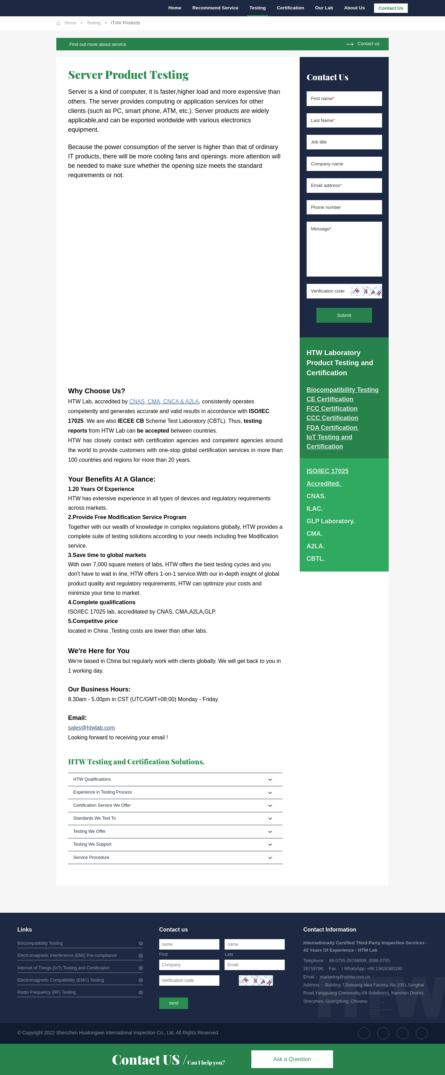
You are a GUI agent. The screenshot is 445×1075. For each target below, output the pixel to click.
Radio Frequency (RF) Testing (46, 992)
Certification (290, 7)
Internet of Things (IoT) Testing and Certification (63, 968)
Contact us (369, 44)
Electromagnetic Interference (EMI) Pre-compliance (67, 955)
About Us (354, 7)
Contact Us (391, 8)
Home (174, 7)
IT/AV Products (125, 22)
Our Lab (324, 7)
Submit (344, 315)
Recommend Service (215, 7)
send (173, 1003)
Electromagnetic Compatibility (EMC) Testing (60, 980)
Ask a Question (292, 1059)
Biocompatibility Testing (40, 943)
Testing (258, 7)
